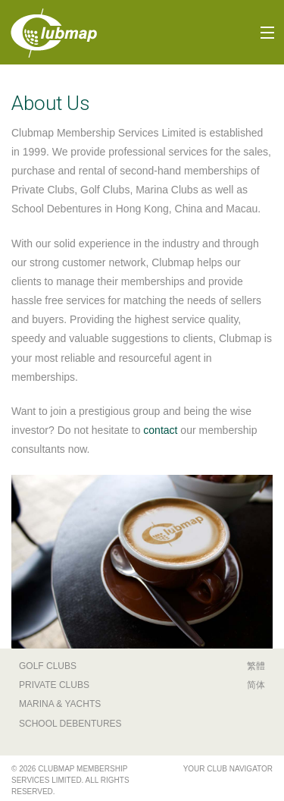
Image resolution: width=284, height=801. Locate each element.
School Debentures (70, 723)
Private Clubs (54, 685)
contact (160, 430)
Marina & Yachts (60, 704)
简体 (256, 685)
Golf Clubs (47, 666)
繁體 (256, 666)
